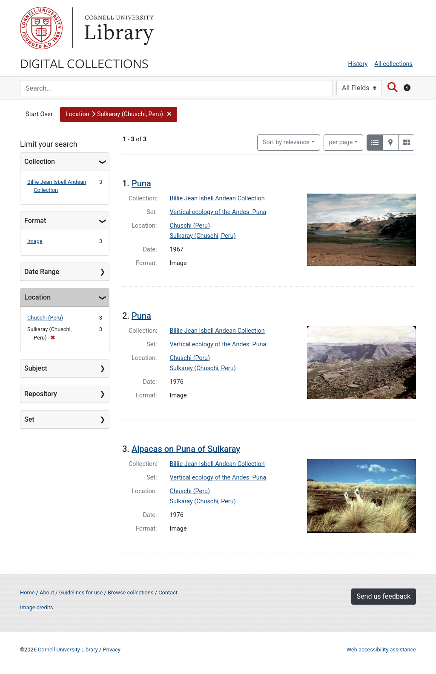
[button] (119, 114)
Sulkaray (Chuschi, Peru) (203, 236)
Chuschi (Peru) (45, 317)
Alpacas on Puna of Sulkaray (186, 449)
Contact (168, 592)
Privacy (111, 649)
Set (29, 419)
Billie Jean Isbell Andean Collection (217, 198)
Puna (141, 183)
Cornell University (41, 28)
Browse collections (131, 592)
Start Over (39, 114)
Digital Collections (84, 63)
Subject (35, 368)
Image (35, 241)
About (47, 592)
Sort (286, 142)
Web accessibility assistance (381, 649)
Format (35, 221)
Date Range (41, 272)
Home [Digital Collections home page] (27, 592)
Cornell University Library (68, 649)
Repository (40, 394)
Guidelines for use (81, 592)
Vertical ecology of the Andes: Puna (218, 212)
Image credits (36, 607)
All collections (393, 64)
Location (37, 297)
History (358, 64)
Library (118, 28)
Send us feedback (383, 596)
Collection (39, 161)
